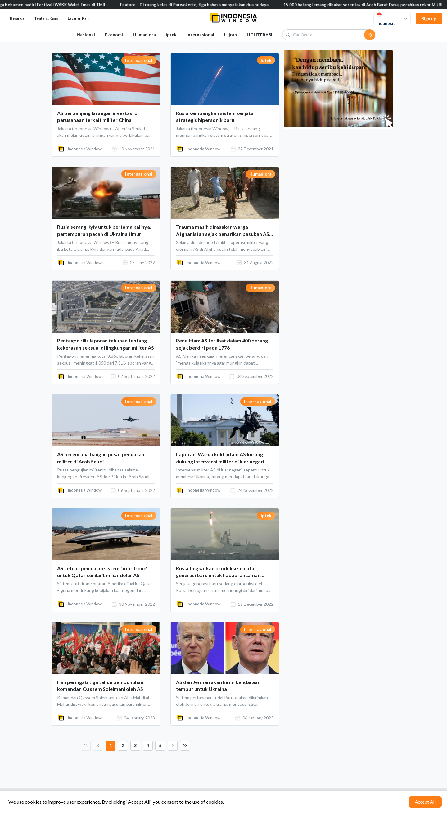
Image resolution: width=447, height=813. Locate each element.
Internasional (200, 34)
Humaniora (144, 34)
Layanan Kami (79, 18)
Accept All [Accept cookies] (425, 802)
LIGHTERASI (259, 34)
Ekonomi (114, 34)
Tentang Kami (46, 18)
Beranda (17, 18)
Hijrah (230, 34)
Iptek (171, 34)
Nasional (86, 34)
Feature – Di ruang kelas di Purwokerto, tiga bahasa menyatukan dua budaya (200, 4)
